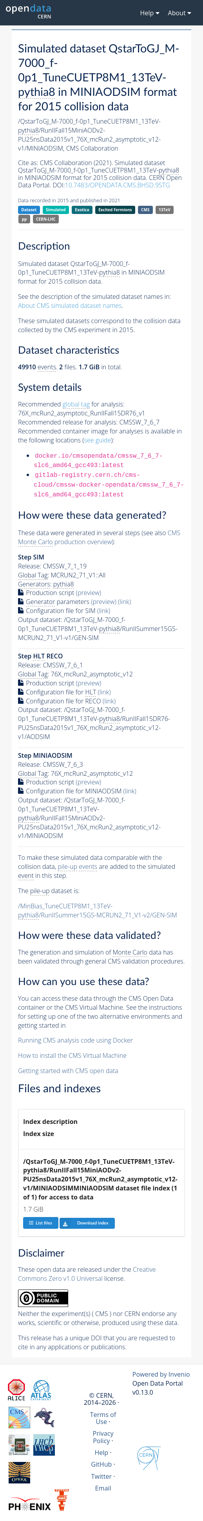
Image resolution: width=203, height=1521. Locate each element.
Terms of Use (103, 1418)
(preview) (89, 592)
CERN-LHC (46, 219)
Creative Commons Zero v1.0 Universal (87, 1274)
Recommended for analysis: (71, 404)
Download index (84, 1223)
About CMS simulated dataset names (70, 305)
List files (40, 1222)
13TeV (164, 209)
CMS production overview (99, 538)
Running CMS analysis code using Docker (75, 1040)
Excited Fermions (115, 209)
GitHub (101, 1464)
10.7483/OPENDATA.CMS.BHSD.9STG (117, 185)
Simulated (56, 209)
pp (24, 219)
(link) (124, 601)
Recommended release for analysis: (68, 422)
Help (101, 1452)
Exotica (82, 209)
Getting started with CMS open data (68, 1070)
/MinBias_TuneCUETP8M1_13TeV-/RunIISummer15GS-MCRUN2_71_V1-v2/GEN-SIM (97, 911)
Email (103, 1488)
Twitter (101, 1476)
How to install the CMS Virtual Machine (72, 1055)
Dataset (28, 209)
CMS (145, 209)
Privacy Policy (102, 1437)
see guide (97, 440)
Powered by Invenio (161, 1374)
